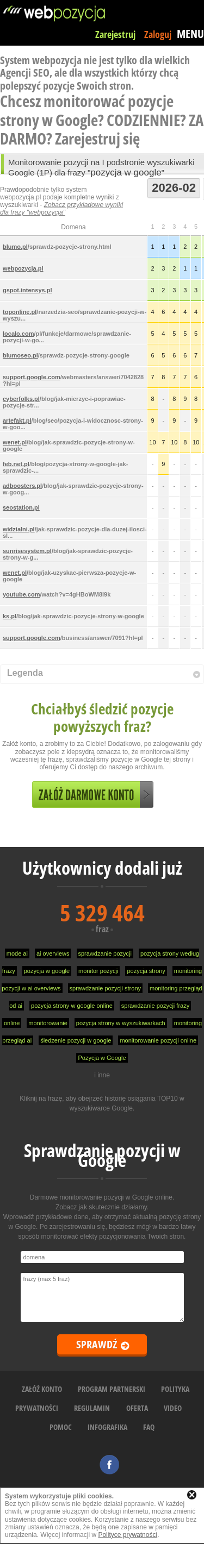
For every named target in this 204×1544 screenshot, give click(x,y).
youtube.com (21, 594)
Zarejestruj (115, 34)
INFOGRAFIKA (107, 1427)
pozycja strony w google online (72, 1005)
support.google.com (31, 377)
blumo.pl (15, 246)
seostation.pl (21, 507)
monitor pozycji (98, 971)
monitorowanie (47, 1023)
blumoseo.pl (20, 355)
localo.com (18, 333)
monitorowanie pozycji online (158, 1040)
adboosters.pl (22, 485)
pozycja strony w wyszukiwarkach (120, 1023)
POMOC (61, 1427)
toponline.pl (19, 312)
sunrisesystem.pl (27, 551)
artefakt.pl (17, 420)
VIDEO (173, 1408)
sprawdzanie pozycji (105, 953)
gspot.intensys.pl (27, 290)
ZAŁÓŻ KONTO (42, 1389)
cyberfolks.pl (21, 399)
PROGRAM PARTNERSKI (111, 1389)
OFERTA (137, 1408)
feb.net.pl (16, 464)
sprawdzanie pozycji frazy (155, 1005)
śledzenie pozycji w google (75, 1040)
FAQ (148, 1427)
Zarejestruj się (97, 138)
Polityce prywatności (127, 1535)
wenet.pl (15, 442)
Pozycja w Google (102, 1058)
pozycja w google (47, 971)
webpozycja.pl (23, 268)
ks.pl (9, 616)
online (12, 1023)
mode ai (17, 953)
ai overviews (53, 953)
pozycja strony (146, 971)
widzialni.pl (19, 529)
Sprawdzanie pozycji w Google (102, 1155)
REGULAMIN (92, 1408)
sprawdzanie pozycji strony (105, 988)
